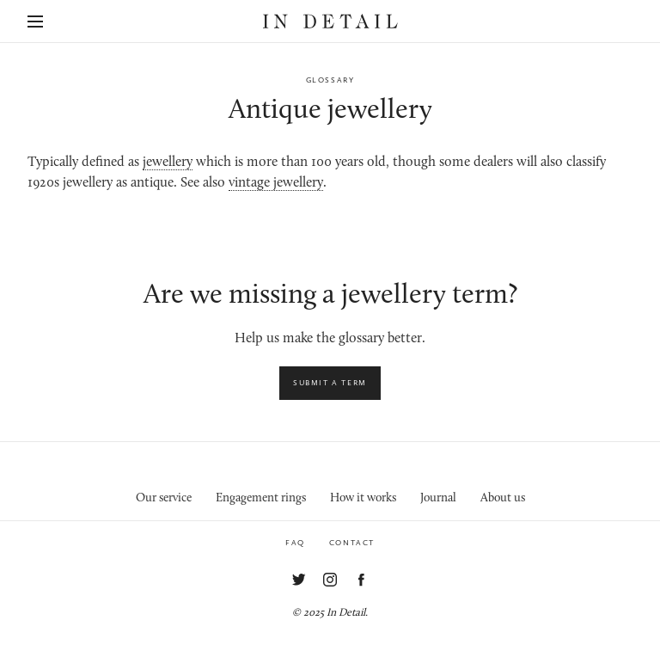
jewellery (167, 162)
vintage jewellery (276, 183)
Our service (164, 498)
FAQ (295, 542)
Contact (352, 542)
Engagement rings (261, 498)
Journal (438, 498)
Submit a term (330, 382)
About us (502, 498)
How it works (363, 498)
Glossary (330, 80)
